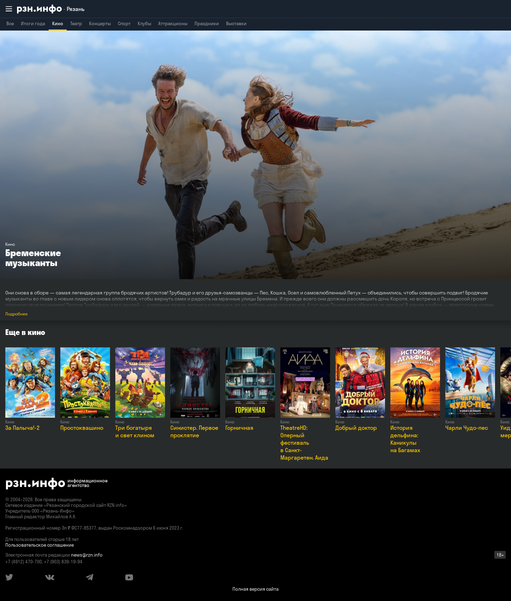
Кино (57, 23)
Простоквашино (81, 427)
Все (10, 23)
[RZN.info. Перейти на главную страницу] (50, 9)
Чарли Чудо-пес (466, 427)
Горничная (239, 427)
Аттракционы (172, 23)
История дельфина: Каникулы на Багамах (405, 439)
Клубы (144, 23)
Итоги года (33, 23)
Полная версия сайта (255, 589)
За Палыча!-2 (22, 427)
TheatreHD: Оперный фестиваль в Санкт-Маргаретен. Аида (304, 442)
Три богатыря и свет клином (134, 431)
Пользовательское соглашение (39, 545)
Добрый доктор (356, 427)
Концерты (100, 23)
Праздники (206, 23)
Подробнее (16, 313)
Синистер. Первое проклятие (194, 431)
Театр (76, 23)
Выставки (236, 23)
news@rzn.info (87, 555)
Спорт (124, 23)
